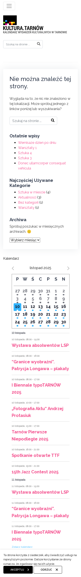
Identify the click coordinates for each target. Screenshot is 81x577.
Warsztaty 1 (27, 148)
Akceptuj (17, 569)
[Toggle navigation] (9, 6)
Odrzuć (46, 569)
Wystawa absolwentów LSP (40, 345)
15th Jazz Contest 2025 (35, 471)
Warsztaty (26, 208)
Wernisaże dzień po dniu (37, 143)
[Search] (23, 44)
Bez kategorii (28, 202)
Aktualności (27, 197)
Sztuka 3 (25, 158)
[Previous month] (13, 268)
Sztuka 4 (25, 153)
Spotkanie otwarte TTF (36, 455)
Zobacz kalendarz (22, 546)
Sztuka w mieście (31, 192)
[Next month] (68, 268)
